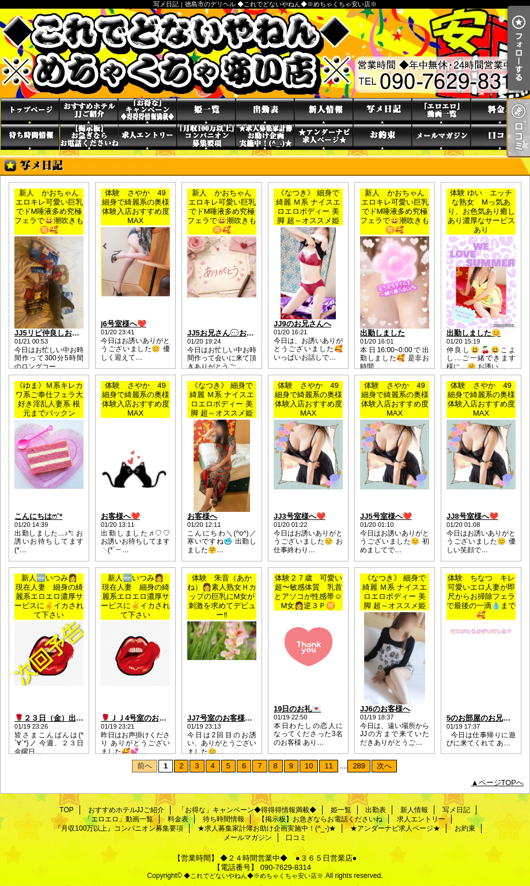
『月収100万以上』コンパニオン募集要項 (206, 137)
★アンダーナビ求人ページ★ (323, 137)
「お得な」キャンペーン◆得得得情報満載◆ (147, 111)
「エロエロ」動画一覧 (441, 111)
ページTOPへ (501, 782)
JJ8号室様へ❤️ (472, 516)
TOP (30, 111)
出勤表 (265, 111)
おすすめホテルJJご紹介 (88, 111)
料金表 (500, 111)
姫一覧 (206, 111)
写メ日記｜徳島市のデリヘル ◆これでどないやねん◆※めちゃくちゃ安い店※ (265, 53)
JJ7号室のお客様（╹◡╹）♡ (235, 718)
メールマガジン (441, 137)
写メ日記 (382, 111)
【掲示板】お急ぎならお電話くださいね (88, 137)
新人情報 (323, 111)
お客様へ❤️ (120, 516)
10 (309, 765)
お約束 (382, 137)
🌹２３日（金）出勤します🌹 (64, 718)
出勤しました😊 (473, 333)
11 (328, 765)
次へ (384, 765)
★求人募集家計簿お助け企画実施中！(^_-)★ (265, 137)
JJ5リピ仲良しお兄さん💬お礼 (66, 333)
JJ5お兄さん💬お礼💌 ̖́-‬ (228, 333)
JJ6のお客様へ (385, 708)
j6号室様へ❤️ (123, 323)
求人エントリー (147, 137)
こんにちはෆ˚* (38, 516)
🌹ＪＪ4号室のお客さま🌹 (146, 718)
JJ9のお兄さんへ (302, 323)
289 (359, 765)
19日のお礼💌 (297, 708)
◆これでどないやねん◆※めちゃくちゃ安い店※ (253, 875)
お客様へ (202, 516)
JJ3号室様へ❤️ (299, 516)
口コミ (500, 137)
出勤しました (382, 333)
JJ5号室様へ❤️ (386, 516)
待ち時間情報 (30, 137)
